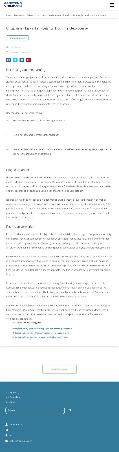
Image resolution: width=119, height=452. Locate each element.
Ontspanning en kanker (20, 52)
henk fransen (16, 47)
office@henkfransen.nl (21, 440)
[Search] (70, 410)
